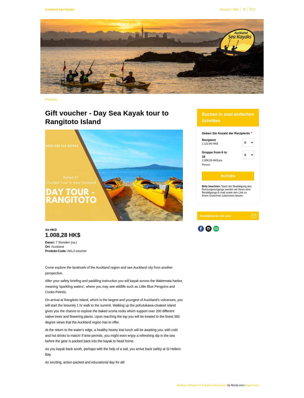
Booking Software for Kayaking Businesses (202, 385)
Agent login (252, 385)
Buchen (228, 176)
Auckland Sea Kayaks (60, 9)
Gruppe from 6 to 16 (216, 159)
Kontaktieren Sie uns (215, 216)
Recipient (216, 142)
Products (51, 99)
